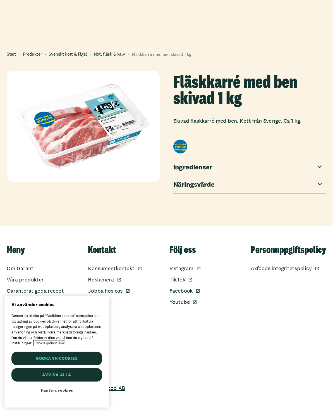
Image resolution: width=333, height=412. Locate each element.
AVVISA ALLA (56, 374)
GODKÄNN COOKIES (57, 358)
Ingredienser (192, 167)
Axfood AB (112, 388)
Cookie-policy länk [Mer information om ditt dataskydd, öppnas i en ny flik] (49, 343)
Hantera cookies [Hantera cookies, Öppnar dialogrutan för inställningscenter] (57, 390)
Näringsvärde (194, 185)
